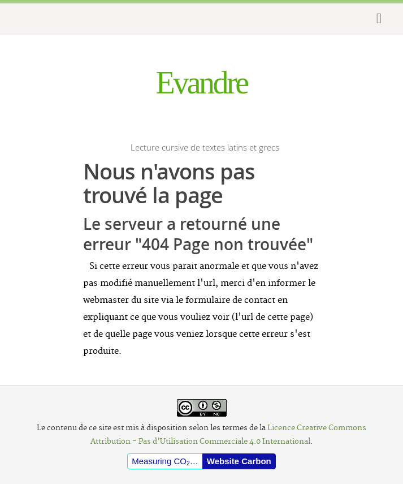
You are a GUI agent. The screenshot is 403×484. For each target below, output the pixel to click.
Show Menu (374, 18)
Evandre (201, 82)
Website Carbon (239, 461)
